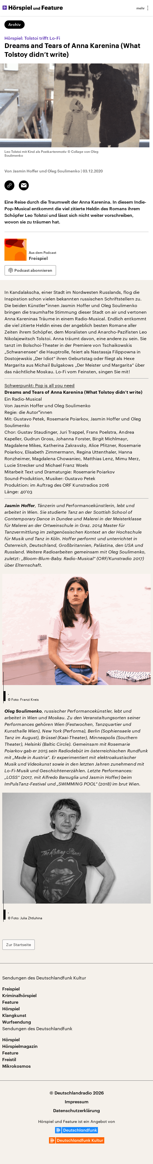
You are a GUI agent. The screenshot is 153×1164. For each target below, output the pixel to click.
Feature (10, 1002)
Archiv (14, 24)
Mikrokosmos (16, 1066)
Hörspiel (11, 1008)
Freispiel (11, 988)
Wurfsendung (16, 1021)
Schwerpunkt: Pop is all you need (39, 385)
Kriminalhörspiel (19, 995)
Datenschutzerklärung (76, 1110)
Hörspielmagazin (20, 1046)
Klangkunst (14, 1015)
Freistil (9, 1059)
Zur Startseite (18, 944)
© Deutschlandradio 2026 (77, 1092)
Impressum (77, 1101)
